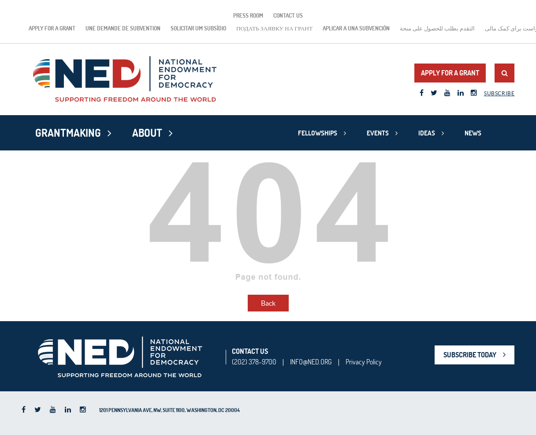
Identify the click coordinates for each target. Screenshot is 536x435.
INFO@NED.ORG (311, 361)
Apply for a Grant (52, 28)
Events (378, 133)
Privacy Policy (364, 361)
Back (268, 303)
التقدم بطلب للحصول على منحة (437, 28)
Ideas (426, 133)
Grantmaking (68, 132)
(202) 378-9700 (254, 361)
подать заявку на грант (274, 28)
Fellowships (317, 133)
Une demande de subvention (123, 28)
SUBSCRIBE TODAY (469, 354)
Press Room (248, 15)
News (473, 133)
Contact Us (288, 15)
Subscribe (499, 93)
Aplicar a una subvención (356, 28)
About (147, 132)
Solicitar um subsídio (198, 28)
